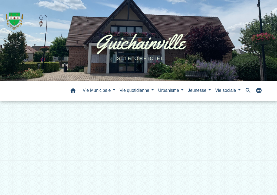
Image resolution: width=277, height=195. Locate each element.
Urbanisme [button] (169, 90)
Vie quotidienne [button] (135, 90)
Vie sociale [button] (226, 90)
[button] (73, 91)
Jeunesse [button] (197, 90)
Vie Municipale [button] (97, 90)
